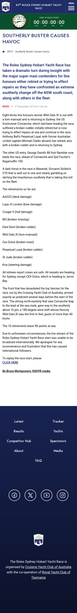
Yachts (58, 431)
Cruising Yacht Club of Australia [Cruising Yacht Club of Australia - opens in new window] (48, 567)
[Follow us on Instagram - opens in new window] (62, 495)
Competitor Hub (19, 441)
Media (58, 450)
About (18, 450)
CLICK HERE (26, 367)
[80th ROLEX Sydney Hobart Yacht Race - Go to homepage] (6, 7)
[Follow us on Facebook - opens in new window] (14, 495)
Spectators (58, 441)
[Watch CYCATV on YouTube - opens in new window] (46, 495)
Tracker (58, 421)
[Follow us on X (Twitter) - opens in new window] (30, 495)
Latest (18, 421)
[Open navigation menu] (71, 6)
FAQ (38, 460)
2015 (10, 51)
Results (19, 431)
